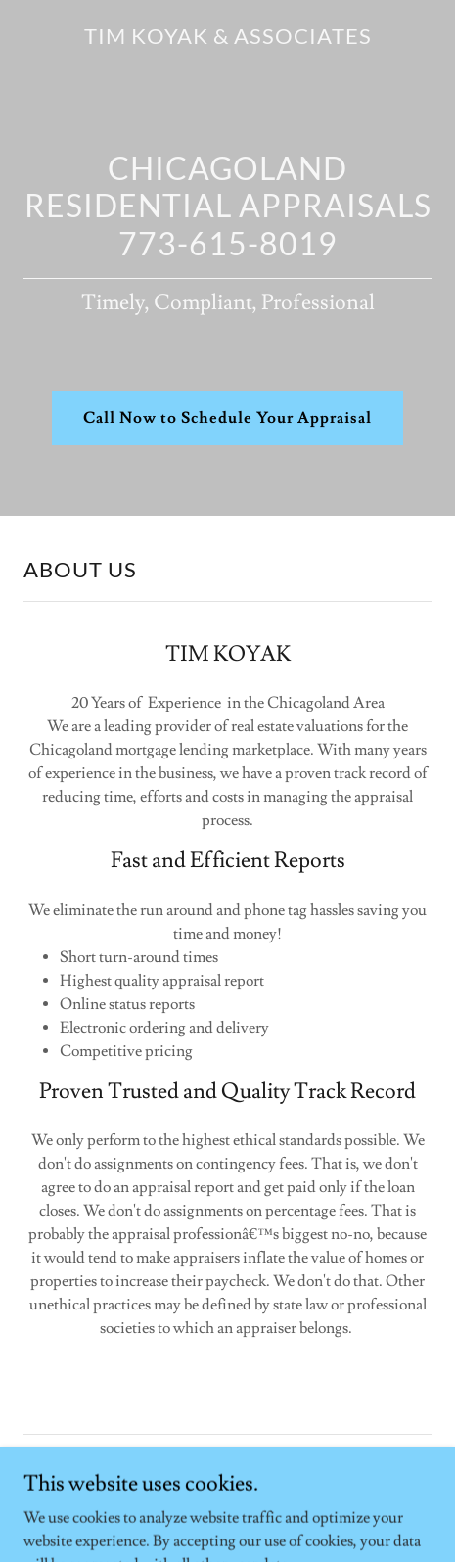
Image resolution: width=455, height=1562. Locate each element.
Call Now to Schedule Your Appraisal (227, 418)
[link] (228, 39)
